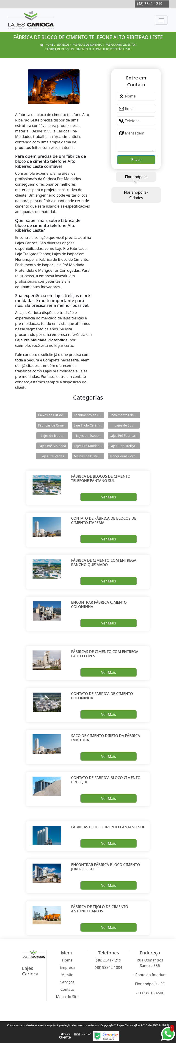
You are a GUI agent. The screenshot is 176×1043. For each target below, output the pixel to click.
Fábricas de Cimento (53, 425)
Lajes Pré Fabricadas (125, 435)
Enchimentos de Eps (125, 415)
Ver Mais (108, 497)
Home (67, 960)
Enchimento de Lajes (89, 415)
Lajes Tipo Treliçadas (125, 446)
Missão (67, 974)
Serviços (67, 982)
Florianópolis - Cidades (136, 195)
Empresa (67, 967)
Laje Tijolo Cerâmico (89, 425)
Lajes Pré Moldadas (88, 446)
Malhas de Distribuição (89, 456)
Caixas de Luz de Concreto (53, 415)
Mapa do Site (67, 996)
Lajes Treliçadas (52, 456)
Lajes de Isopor (52, 435)
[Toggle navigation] (161, 20)
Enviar (136, 159)
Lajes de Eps (124, 425)
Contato (67, 989)
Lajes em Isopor (88, 435)
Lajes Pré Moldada (52, 446)
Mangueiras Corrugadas (125, 456)
